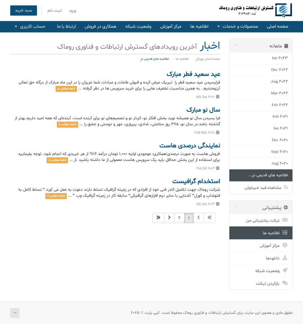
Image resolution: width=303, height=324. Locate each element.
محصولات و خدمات (237, 26)
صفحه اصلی (277, 26)
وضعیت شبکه (138, 26)
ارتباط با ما (66, 26)
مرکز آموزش (170, 26)
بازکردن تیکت (272, 282)
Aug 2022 (279, 81)
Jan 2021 (280, 128)
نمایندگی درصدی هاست (189, 146)
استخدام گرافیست (196, 181)
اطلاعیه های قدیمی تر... (268, 175)
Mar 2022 (279, 93)
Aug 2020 (279, 163)
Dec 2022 (279, 70)
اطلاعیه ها (199, 26)
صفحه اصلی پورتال (208, 59)
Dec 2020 (280, 140)
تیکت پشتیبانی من (267, 219)
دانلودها (277, 257)
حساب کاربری (30, 26)
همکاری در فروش (100, 26)
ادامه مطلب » (66, 88)
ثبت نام (54, 11)
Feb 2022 (280, 105)
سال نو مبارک (203, 110)
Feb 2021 (280, 117)
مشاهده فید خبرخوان (266, 187)
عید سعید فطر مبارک (193, 74)
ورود (72, 11)
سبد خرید (23, 10)
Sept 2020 (279, 152)
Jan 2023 (280, 58)
